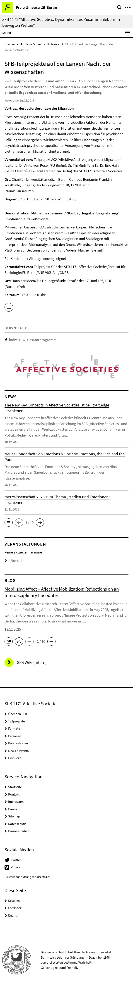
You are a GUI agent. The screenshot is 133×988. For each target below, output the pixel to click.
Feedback (15, 908)
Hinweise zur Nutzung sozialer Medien (28, 877)
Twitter (16, 860)
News (55, 44)
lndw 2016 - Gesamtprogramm (33, 339)
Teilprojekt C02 (45, 266)
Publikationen (18, 743)
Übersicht (15, 560)
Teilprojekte (16, 721)
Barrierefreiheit (18, 831)
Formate (14, 728)
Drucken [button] (14, 900)
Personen (14, 736)
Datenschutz (17, 824)
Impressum (16, 801)
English (13, 915)
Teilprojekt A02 (45, 159)
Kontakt (13, 794)
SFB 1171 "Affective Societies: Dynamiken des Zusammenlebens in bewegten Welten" (61, 22)
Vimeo (15, 867)
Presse (12, 809)
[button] (9, 522)
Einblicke (14, 758)
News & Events (34, 44)
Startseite (11, 44)
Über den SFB (17, 714)
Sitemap (14, 816)
